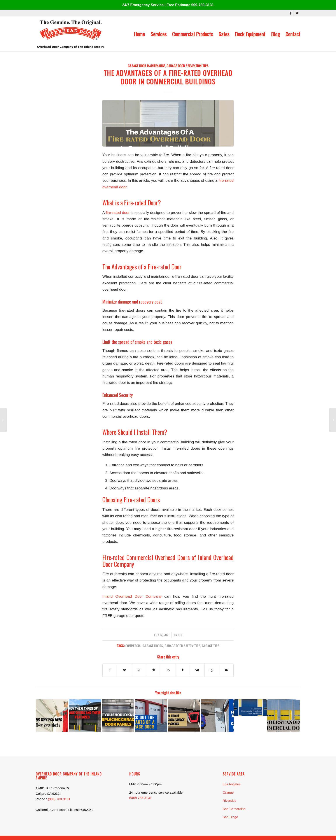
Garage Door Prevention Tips (187, 65)
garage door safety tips (182, 645)
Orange (228, 792)
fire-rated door (118, 212)
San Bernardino (234, 809)
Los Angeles (232, 784)
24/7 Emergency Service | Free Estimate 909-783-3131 (168, 5)
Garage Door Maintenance (146, 65)
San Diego (230, 817)
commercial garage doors (144, 645)
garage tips (210, 645)
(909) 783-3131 (59, 799)
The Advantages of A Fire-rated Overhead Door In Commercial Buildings (168, 77)
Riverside (229, 800)
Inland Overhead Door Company (132, 596)
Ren (180, 634)
